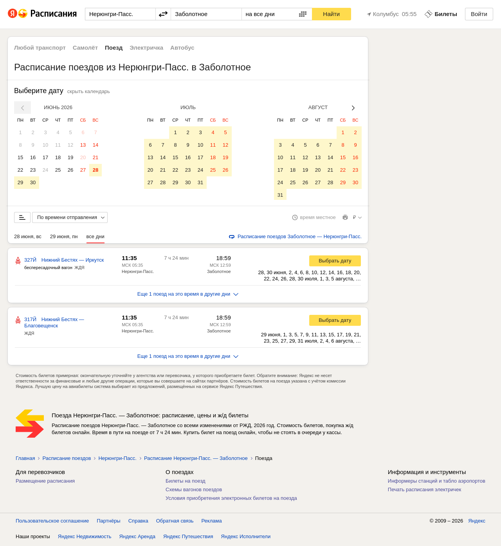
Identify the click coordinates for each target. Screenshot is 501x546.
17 (45, 157)
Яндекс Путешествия (188, 538)
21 (95, 157)
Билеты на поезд (185, 482)
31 (200, 182)
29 (20, 182)
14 (95, 145)
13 (83, 145)
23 (33, 170)
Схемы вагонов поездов (194, 491)
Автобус (182, 47)
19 (70, 157)
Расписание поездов (66, 460)
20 (83, 157)
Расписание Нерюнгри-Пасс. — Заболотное (196, 460)
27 (83, 170)
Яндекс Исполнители (246, 538)
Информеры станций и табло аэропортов (436, 482)
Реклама (212, 522)
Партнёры (108, 522)
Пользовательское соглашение (52, 522)
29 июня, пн (64, 238)
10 (45, 145)
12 (70, 145)
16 (33, 157)
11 (58, 145)
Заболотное (219, 273)
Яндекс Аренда (137, 538)
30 (33, 182)
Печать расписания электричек (424, 491)
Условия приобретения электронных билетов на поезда (231, 500)
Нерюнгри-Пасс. (138, 273)
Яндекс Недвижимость (85, 538)
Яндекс (476, 522)
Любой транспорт (40, 47)
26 (70, 170)
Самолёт (85, 47)
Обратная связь (175, 522)
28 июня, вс (27, 238)
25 (58, 170)
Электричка (146, 47)
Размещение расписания (45, 482)
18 (58, 157)
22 (20, 170)
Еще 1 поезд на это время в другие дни (188, 295)
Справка (138, 522)
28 (95, 170)
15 (20, 157)
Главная (25, 460)
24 (45, 170)
